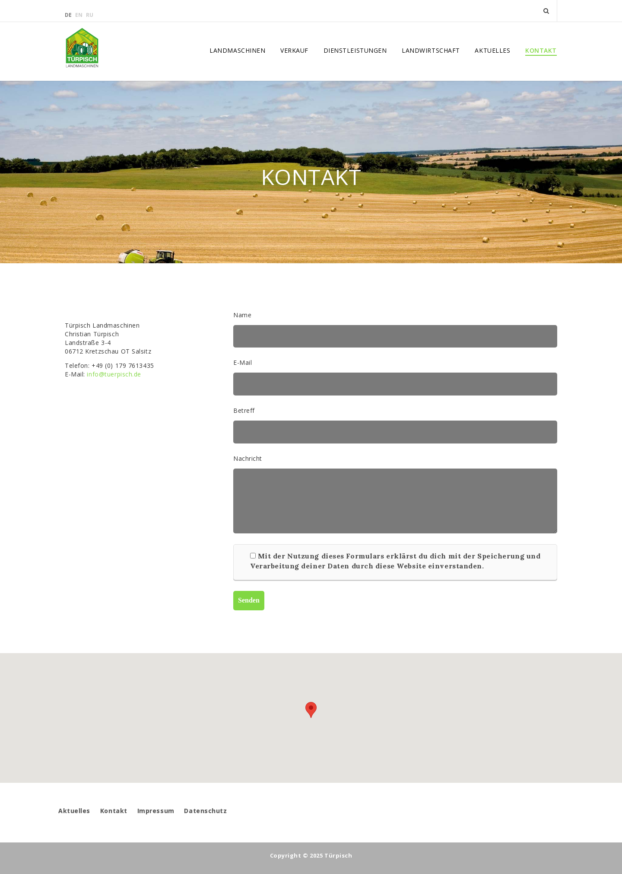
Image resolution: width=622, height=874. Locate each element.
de (69, 15)
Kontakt (541, 50)
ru (89, 15)
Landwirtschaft (431, 50)
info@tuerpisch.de (114, 374)
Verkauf (294, 50)
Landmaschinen (237, 50)
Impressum (156, 811)
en (79, 15)
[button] (311, 710)
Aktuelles (492, 50)
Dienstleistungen (355, 50)
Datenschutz (205, 811)
